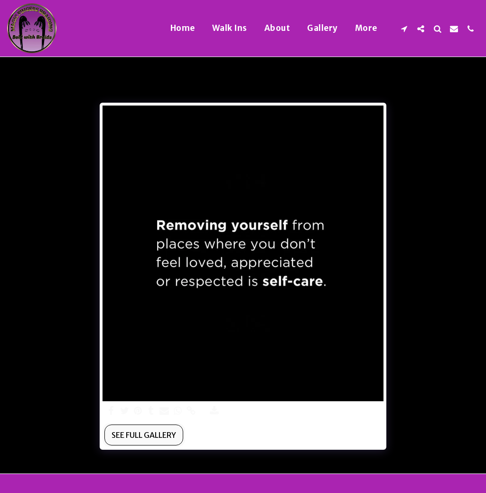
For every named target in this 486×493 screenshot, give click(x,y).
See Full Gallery (144, 435)
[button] (404, 28)
